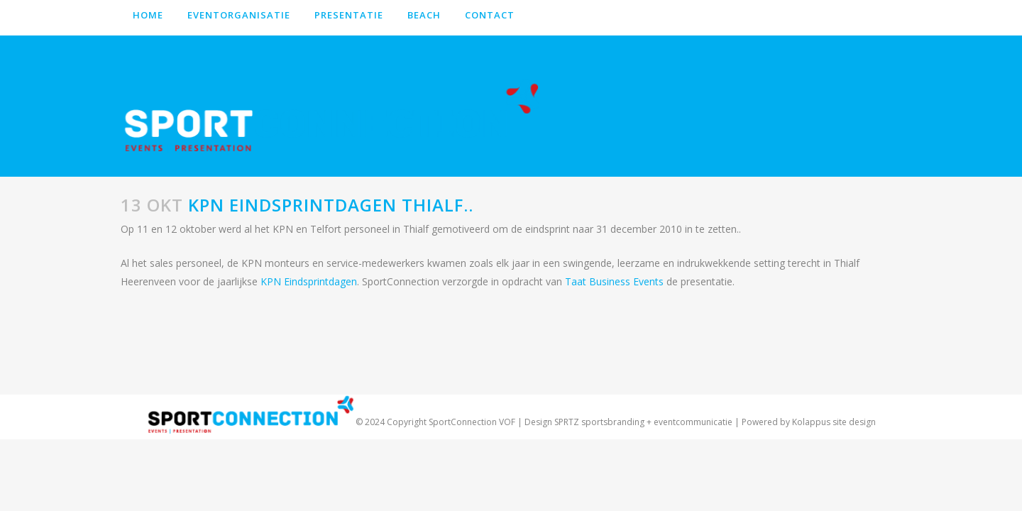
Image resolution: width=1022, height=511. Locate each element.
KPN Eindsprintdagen (308, 281)
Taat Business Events (614, 281)
